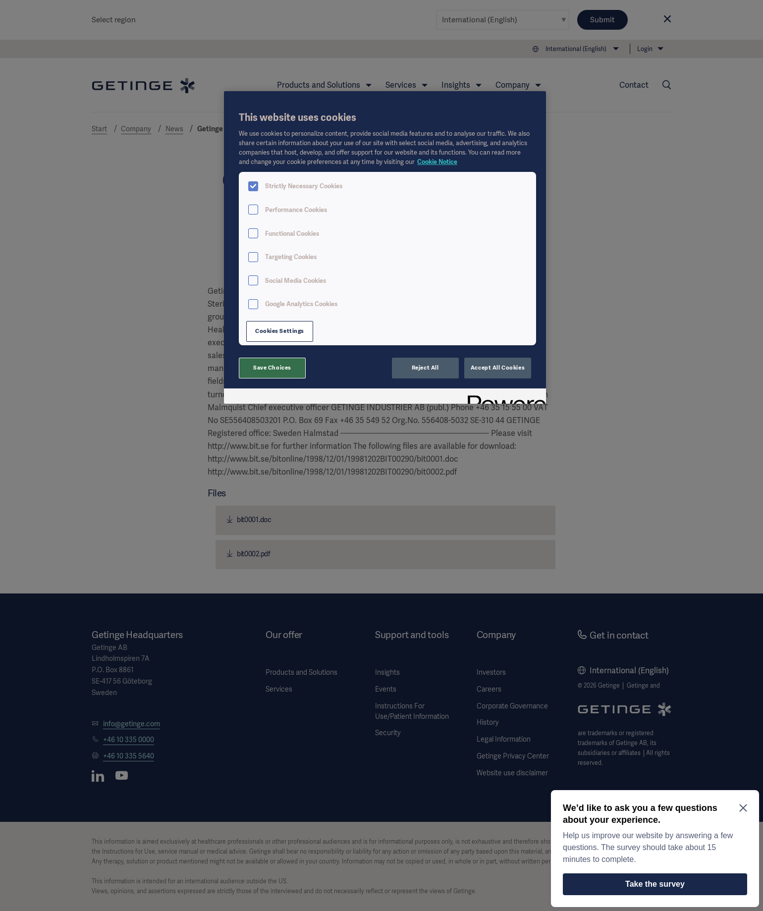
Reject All (425, 367)
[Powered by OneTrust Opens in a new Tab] (503, 397)
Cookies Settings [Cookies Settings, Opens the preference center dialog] (279, 330)
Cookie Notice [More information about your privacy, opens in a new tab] (437, 162)
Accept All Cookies (498, 367)
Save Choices (272, 367)
